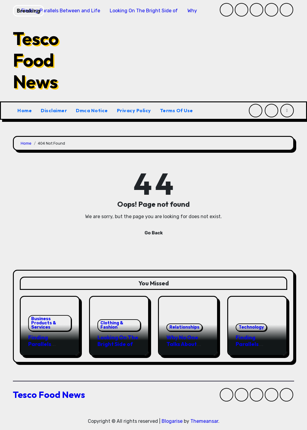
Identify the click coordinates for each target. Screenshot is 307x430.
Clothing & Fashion (111, 325)
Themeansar (204, 421)
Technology (251, 327)
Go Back (154, 233)
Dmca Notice (92, 110)
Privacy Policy (134, 110)
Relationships (184, 327)
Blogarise (172, 421)
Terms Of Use (176, 110)
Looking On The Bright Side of (117, 340)
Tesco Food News (36, 60)
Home (24, 110)
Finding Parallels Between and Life (45, 347)
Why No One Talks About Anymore (182, 344)
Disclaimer (54, 110)
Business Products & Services (43, 323)
